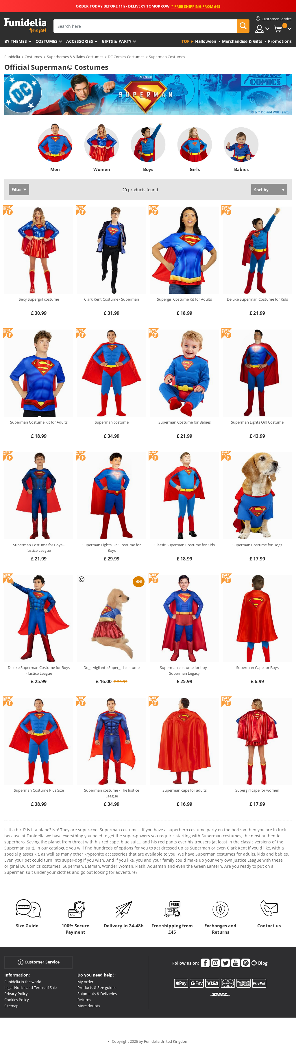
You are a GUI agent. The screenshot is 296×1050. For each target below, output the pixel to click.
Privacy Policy (16, 993)
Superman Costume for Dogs (257, 544)
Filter (17, 189)
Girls (195, 169)
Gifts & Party (117, 41)
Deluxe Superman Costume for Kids (257, 299)
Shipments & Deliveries (97, 993)
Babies (241, 169)
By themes (15, 41)
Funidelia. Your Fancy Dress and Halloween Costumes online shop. (25, 25)
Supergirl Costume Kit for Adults (184, 299)
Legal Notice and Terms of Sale (30, 987)
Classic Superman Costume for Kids (184, 544)
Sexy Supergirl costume (39, 299)
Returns (84, 999)
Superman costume (112, 422)
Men (55, 169)
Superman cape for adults (184, 790)
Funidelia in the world (22, 981)
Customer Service (39, 962)
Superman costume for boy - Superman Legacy (184, 670)
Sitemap (11, 1005)
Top (186, 41)
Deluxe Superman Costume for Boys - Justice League (39, 670)
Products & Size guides (96, 987)
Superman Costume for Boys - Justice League (38, 547)
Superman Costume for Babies (184, 422)
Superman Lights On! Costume (257, 422)
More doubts (88, 1005)
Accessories (79, 41)
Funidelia (12, 56)
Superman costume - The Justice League (111, 793)
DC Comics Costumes (126, 56)
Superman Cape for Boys (257, 667)
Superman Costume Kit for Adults (39, 422)
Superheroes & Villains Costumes (75, 56)
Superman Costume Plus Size (39, 790)
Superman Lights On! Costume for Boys (111, 547)
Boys (148, 169)
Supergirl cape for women (257, 790)
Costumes (47, 41)
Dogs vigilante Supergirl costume (112, 667)
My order (85, 981)
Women (101, 169)
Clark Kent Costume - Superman (111, 299)
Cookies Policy (16, 999)
